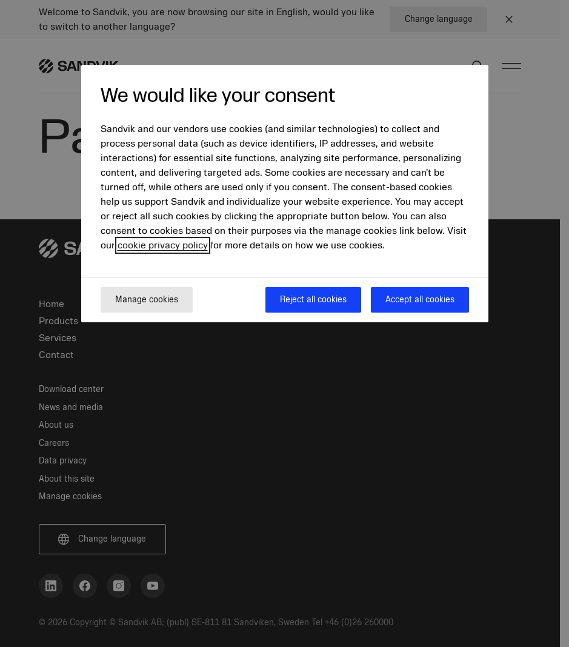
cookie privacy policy (163, 245)
